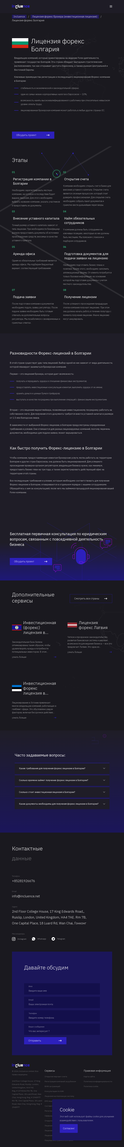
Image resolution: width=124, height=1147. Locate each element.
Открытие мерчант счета (56, 1076)
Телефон (16, 876)
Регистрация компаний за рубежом (60, 1081)
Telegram (61, 939)
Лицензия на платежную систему (59, 1096)
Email (14, 891)
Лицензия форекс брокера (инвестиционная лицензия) (64, 16)
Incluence (19, 16)
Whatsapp (41, 939)
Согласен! (68, 1128)
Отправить (45, 1041)
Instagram (22, 939)
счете (27, 413)
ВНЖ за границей (52, 1086)
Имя (30, 986)
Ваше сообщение (36, 1027)
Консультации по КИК (54, 1091)
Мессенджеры (18, 934)
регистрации (48, 77)
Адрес (14, 906)
